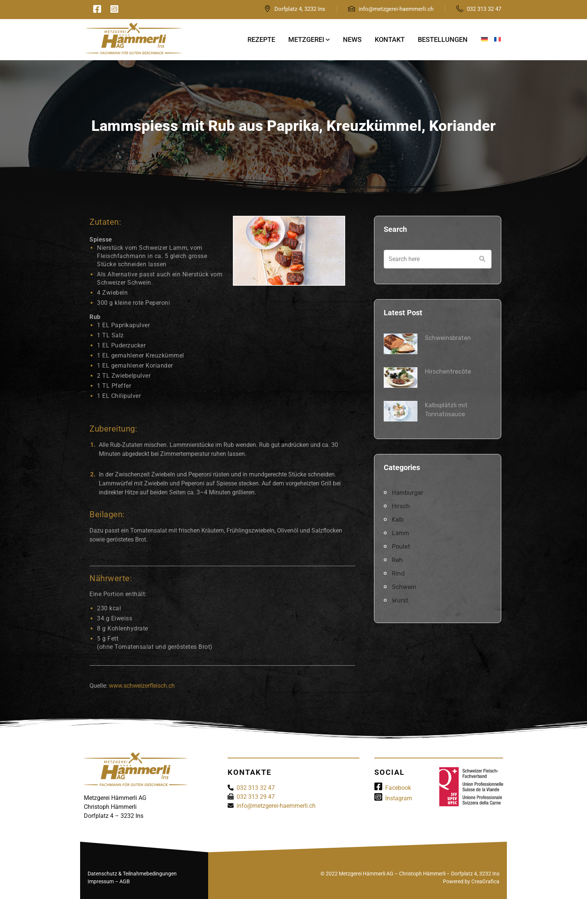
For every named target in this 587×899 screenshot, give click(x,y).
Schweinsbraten (448, 337)
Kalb (398, 519)
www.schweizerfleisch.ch (142, 685)
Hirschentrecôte (448, 371)
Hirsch (401, 506)
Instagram (393, 798)
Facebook (392, 787)
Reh (397, 560)
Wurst (400, 600)
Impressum (101, 881)
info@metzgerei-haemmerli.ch (396, 9)
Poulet (401, 546)
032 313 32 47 (484, 9)
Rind (398, 573)
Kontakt (390, 39)
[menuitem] (484, 39)
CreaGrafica (485, 881)
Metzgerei (306, 39)
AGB (124, 881)
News (352, 39)
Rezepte (261, 39)
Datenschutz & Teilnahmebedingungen (132, 874)
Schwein (404, 586)
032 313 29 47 (256, 796)
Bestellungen (443, 39)
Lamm (400, 533)
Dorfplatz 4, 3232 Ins (299, 9)
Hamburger (407, 492)
